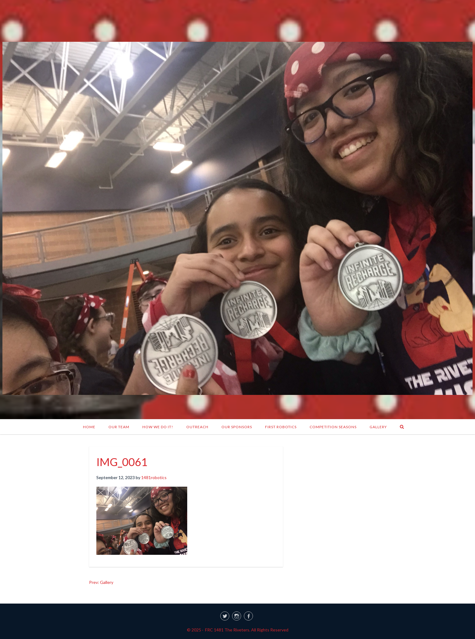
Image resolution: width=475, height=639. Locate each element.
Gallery (378, 427)
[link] (237, 615)
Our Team (118, 427)
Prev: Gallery (101, 582)
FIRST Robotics (281, 427)
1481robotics (154, 477)
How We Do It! (157, 427)
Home (89, 427)
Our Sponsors (236, 427)
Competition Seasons (333, 427)
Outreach (197, 427)
